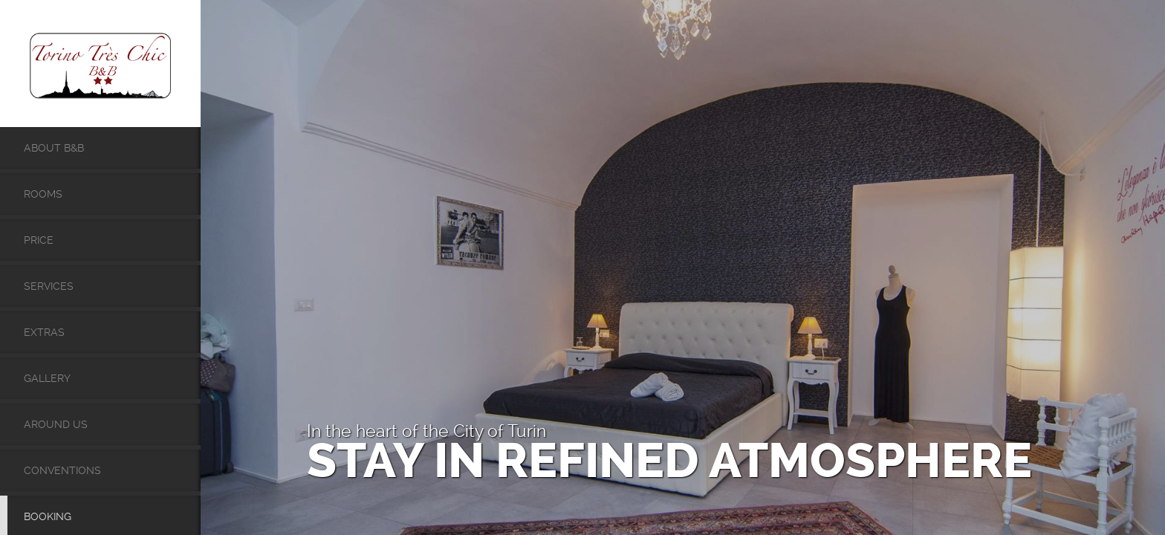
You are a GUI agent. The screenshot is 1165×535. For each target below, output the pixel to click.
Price (38, 240)
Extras (44, 332)
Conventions (62, 470)
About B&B (54, 148)
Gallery (47, 378)
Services (49, 286)
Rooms (43, 194)
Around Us (56, 424)
